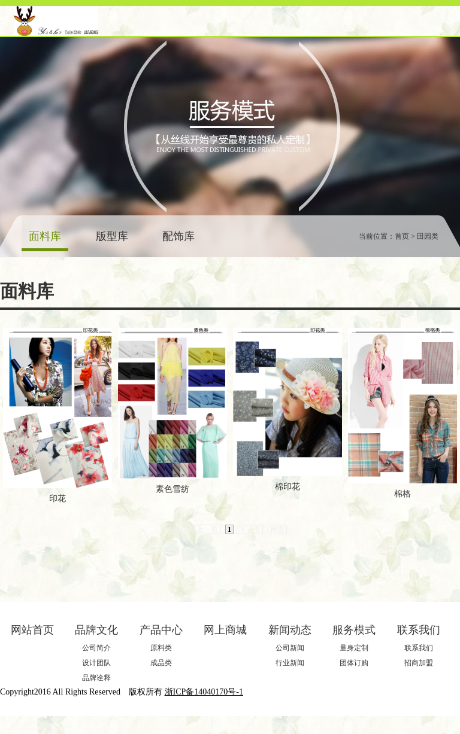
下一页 (250, 529)
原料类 (161, 648)
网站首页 (32, 630)
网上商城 (225, 630)
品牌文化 (96, 630)
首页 (180, 529)
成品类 (161, 663)
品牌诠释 (96, 678)
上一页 (207, 529)
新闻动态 (289, 630)
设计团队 (96, 663)
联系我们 (418, 630)
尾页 (277, 529)
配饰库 (178, 236)
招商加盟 (418, 663)
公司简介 (96, 648)
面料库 (45, 236)
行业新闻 (290, 663)
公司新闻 (290, 648)
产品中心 (161, 630)
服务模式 (354, 630)
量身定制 (354, 648)
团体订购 (354, 663)
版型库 (112, 236)
